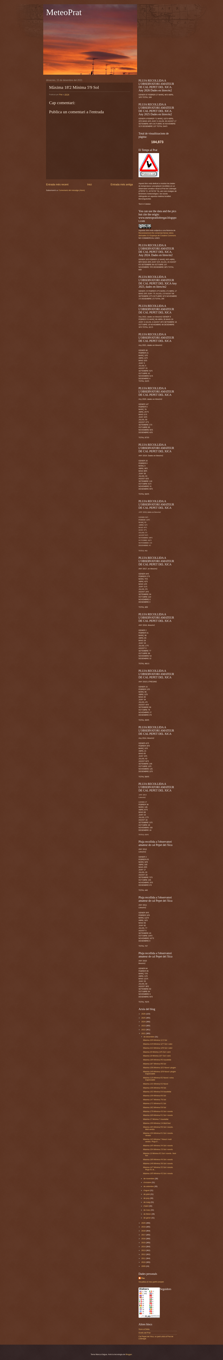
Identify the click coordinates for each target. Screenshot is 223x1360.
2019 (143, 1227)
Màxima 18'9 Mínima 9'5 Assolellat (157, 1060)
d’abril (146, 1206)
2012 (143, 1254)
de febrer (147, 1214)
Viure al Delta (144, 1329)
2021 (143, 1033)
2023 (143, 1026)
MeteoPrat (64, 12)
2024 (143, 1022)
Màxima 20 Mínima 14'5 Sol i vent (157, 1052)
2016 (143, 1239)
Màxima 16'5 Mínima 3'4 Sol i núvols (158, 1145)
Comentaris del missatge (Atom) (72, 190)
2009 (143, 1266)
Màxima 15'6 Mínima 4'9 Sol (154, 1088)
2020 (143, 1223)
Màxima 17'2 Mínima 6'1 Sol (154, 1103)
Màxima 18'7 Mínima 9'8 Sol (154, 1064)
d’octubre (147, 1182)
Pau (143, 1278)
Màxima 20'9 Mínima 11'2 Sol (155, 1040)
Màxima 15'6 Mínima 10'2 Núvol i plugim (159, 1068)
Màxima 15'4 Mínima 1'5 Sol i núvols (158, 1149)
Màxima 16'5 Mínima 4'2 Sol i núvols (158, 1173)
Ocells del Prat (144, 1333)
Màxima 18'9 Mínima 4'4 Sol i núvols (158, 1159)
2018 (143, 1231)
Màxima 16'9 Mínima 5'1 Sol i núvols (158, 1115)
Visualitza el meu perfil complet (151, 1282)
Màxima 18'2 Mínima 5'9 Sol (154, 1107)
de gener (147, 1218)
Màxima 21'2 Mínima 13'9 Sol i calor (157, 1048)
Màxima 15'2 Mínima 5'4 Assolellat (157, 1092)
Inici (89, 184)
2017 (143, 1235)
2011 (143, 1258)
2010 (143, 1262)
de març (147, 1210)
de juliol (146, 1194)
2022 (143, 1030)
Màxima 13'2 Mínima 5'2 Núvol (155, 1084)
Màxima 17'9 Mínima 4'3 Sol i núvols (158, 1111)
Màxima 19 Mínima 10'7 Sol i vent (157, 1056)
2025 (143, 1018)
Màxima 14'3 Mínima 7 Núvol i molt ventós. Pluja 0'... (157, 1140)
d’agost (146, 1190)
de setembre (148, 1186)
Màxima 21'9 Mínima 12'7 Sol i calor (157, 1044)
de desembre (149, 1037)
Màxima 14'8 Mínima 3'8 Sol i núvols (158, 1163)
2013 (143, 1250)
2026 (143, 1014)
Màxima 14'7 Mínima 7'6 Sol (154, 1100)
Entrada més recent (57, 184)
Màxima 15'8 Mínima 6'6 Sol (154, 1096)
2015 (143, 1242)
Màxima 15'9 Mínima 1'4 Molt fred (156, 1123)
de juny (146, 1198)
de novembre (149, 1178)
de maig (146, 1202)
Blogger (129, 1354)
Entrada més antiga (122, 184)
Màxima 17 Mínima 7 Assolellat (155, 1119)
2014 (143, 1246)
